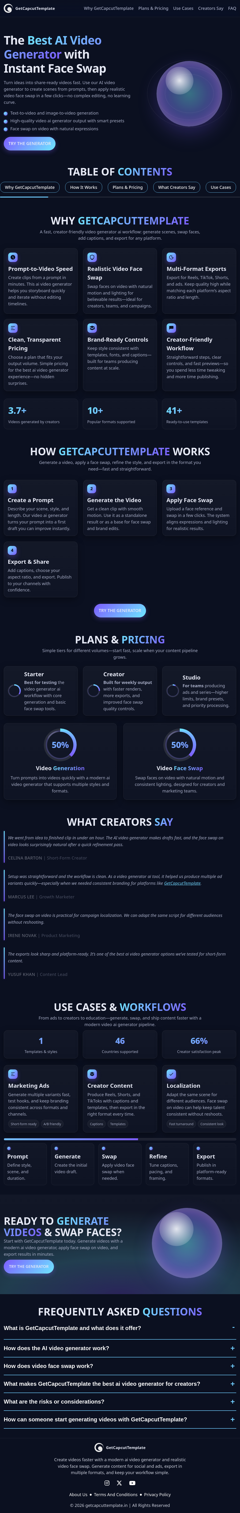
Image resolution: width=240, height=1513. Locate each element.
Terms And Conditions (116, 1494)
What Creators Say (176, 187)
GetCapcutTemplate (182, 886)
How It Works (83, 187)
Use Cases (183, 8)
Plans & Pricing (153, 8)
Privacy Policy (157, 1494)
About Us (78, 1494)
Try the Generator (29, 143)
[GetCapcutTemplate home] (29, 8)
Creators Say (210, 8)
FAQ (232, 8)
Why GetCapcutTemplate (109, 8)
